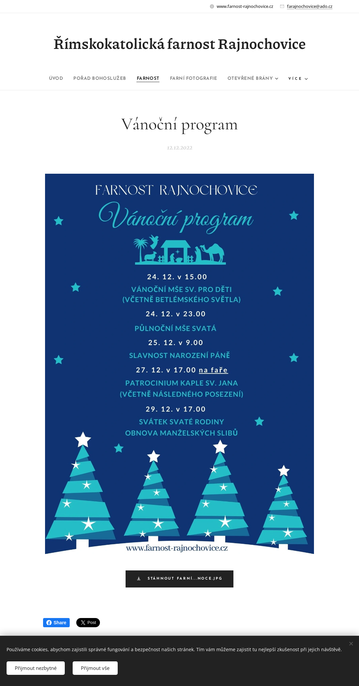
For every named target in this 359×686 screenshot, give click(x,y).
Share (56, 622)
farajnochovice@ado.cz (309, 6)
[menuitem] (44, 79)
